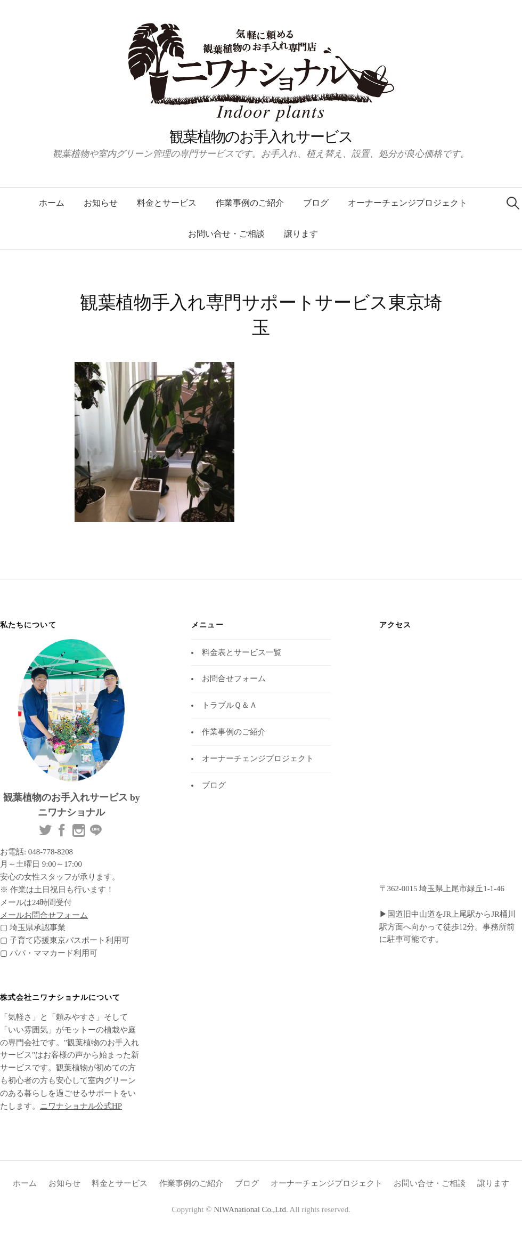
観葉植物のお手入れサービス (261, 136)
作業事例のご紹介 (250, 202)
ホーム (51, 202)
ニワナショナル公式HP (81, 1106)
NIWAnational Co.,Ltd (250, 1209)
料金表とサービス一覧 (242, 652)
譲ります (301, 233)
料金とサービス (167, 202)
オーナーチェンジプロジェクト (407, 202)
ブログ (316, 202)
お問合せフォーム (234, 678)
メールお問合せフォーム (44, 915)
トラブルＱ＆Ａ (229, 705)
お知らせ (101, 202)
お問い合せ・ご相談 (226, 233)
